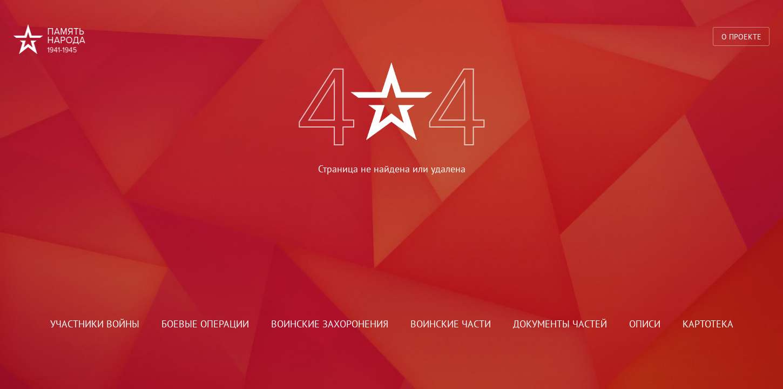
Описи (644, 324)
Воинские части (450, 324)
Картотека (708, 324)
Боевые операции (205, 324)
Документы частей (560, 324)
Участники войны (94, 324)
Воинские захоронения (329, 324)
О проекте (741, 36)
